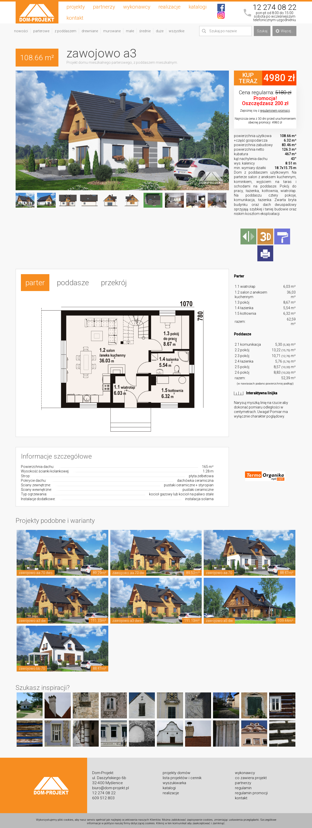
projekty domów (176, 770)
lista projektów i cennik (182, 775)
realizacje (169, 7)
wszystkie (176, 31)
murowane (112, 31)
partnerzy (104, 7)
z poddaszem (65, 31)
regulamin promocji (251, 790)
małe (130, 31)
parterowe (41, 31)
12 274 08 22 (274, 7)
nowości (21, 31)
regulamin (243, 785)
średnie (145, 31)
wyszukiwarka (174, 780)
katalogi (198, 7)
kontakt (74, 18)
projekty (75, 7)
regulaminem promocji (275, 110)
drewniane (90, 31)
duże (159, 31)
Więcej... (284, 31)
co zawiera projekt (251, 775)
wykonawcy (136, 7)
